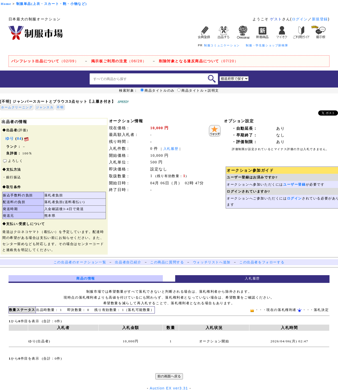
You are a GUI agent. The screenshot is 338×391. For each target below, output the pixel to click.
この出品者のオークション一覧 (80, 262)
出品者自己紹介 (128, 262)
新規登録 (320, 19)
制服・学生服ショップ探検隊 (267, 45)
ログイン (300, 19)
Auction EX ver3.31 (169, 388)
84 (19, 138)
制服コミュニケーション (222, 45)
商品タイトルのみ (157, 90)
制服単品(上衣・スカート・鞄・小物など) (51, 4)
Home (6, 4)
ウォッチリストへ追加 (212, 262)
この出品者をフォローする (261, 262)
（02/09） (45, 61)
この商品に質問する (167, 262)
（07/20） (198, 61)
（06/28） (119, 61)
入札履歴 (170, 149)
